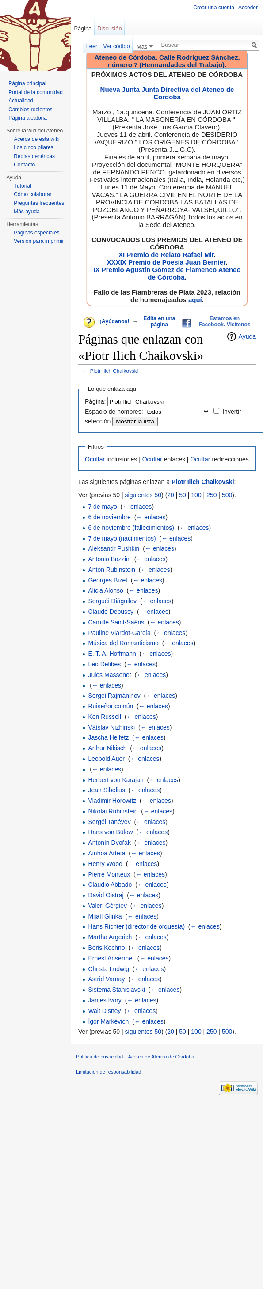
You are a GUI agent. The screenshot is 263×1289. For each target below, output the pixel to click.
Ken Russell (104, 716)
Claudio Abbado (110, 884)
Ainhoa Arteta (106, 853)
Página (82, 28)
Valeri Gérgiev (107, 905)
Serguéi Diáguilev (112, 601)
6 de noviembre (109, 517)
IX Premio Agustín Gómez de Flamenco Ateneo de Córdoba (166, 273)
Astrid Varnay (106, 979)
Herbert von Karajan (115, 779)
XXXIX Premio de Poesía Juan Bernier (166, 262)
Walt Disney (104, 1010)
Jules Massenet (109, 674)
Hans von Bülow (110, 831)
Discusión (109, 28)
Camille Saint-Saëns (116, 622)
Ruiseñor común (110, 706)
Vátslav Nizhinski (111, 727)
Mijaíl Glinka (105, 916)
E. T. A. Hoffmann (112, 653)
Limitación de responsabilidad (108, 1071)
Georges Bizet (107, 580)
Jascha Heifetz (108, 737)
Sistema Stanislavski (116, 989)
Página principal (27, 83)
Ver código (116, 46)
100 (196, 495)
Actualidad (20, 101)
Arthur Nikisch (107, 748)
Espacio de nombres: (114, 411)
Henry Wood (105, 863)
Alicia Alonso (105, 590)
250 (211, 495)
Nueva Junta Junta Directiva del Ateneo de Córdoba (167, 93)
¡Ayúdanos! (114, 321)
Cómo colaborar (32, 194)
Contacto (24, 165)
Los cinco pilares (33, 147)
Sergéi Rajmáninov (114, 695)
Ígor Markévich (108, 1021)
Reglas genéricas (34, 156)
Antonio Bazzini (109, 559)
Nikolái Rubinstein (112, 811)
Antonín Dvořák (109, 842)
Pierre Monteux (109, 874)
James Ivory (104, 1000)
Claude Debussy (110, 611)
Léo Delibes (104, 664)
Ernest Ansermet (111, 958)
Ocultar (95, 459)
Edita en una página (159, 321)
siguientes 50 (143, 495)
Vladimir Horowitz (112, 800)
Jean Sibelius (106, 790)
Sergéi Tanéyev (109, 821)
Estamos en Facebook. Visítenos (224, 321)
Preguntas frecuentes (39, 203)
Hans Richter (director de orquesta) (136, 926)
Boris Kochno (106, 947)
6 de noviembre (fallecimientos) (131, 527)
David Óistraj (105, 895)
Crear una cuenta (213, 7)
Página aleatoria (27, 118)
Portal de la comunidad (35, 92)
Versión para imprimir (39, 241)
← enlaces (137, 506)
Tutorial (22, 186)
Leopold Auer (106, 758)
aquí (195, 299)
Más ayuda (27, 211)
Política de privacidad (99, 1056)
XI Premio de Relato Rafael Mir (166, 254)
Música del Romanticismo (123, 642)
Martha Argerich (110, 937)
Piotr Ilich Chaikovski (114, 371)
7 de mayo (102, 506)
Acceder (248, 7)
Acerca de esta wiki (36, 139)
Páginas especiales (36, 233)
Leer (92, 46)
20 (170, 495)
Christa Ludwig (108, 968)
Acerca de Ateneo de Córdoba (161, 1056)
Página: (95, 401)
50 (182, 495)
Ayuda (247, 336)
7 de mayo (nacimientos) (122, 538)
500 (227, 495)
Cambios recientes (30, 109)
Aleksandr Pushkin (113, 548)
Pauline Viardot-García (119, 632)
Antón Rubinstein (111, 569)
